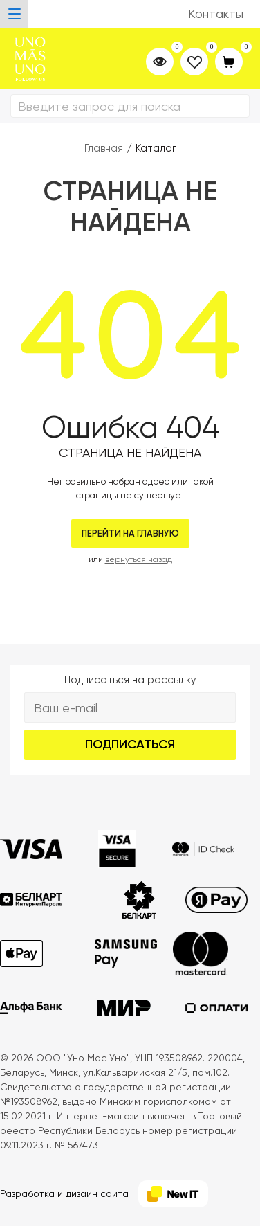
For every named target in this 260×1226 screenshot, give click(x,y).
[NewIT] (173, 1193)
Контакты (215, 13)
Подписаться (130, 744)
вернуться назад (138, 559)
